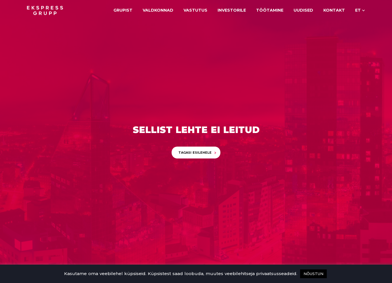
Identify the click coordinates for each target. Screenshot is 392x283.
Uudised (303, 10)
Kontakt (334, 10)
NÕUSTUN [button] (313, 273)
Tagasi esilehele (195, 153)
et (358, 10)
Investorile (232, 10)
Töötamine (269, 10)
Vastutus (195, 10)
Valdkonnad (158, 10)
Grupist (122, 10)
